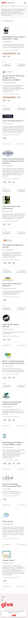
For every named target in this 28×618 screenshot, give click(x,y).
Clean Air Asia (7, 521)
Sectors (3, 597)
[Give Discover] (8, 3)
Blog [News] (2, 600)
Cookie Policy (16, 612)
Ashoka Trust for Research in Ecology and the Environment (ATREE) (13, 78)
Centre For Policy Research (12, 121)
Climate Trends (8, 560)
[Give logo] (14, 605)
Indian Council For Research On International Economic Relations (13, 161)
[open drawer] (25, 3)
